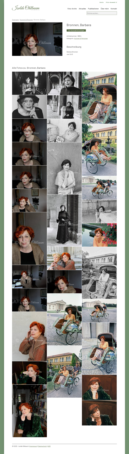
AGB (49, 446)
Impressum (33, 446)
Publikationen (93, 9)
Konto (102, 2)
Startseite (15, 20)
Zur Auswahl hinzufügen (76, 30)
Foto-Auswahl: (111, 2)
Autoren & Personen (26, 20)
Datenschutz (42, 446)
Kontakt (114, 9)
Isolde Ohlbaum (25, 8)
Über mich (105, 9)
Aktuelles (82, 9)
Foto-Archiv (72, 9)
